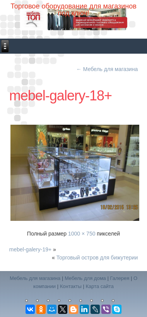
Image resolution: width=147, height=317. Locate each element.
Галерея (119, 278)
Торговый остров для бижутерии (97, 257)
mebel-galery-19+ (30, 249)
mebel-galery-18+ (60, 95)
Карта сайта (99, 286)
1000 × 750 (81, 234)
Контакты (71, 286)
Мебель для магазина (107, 69)
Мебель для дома (85, 278)
